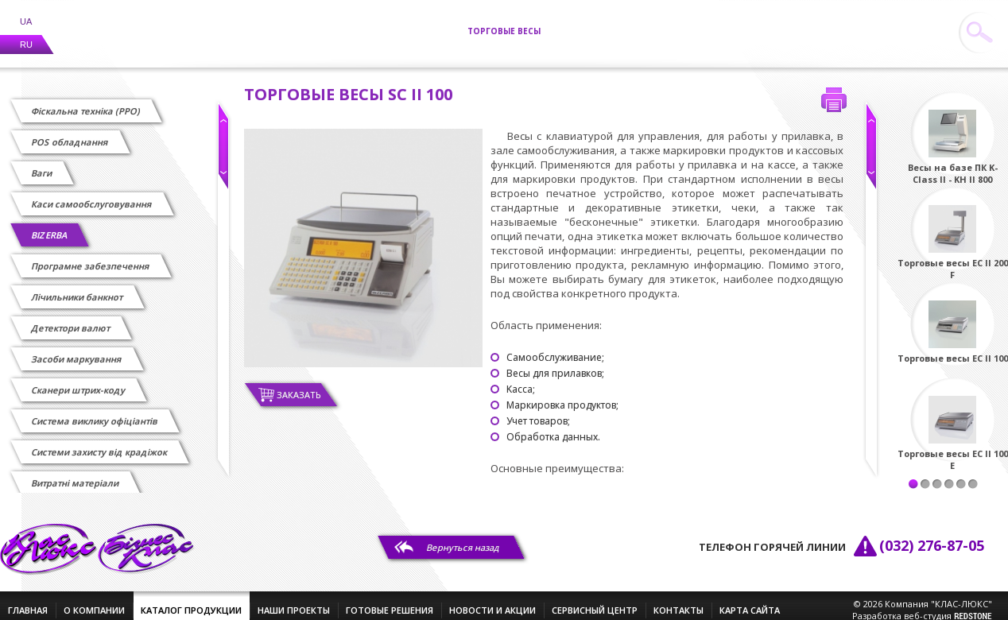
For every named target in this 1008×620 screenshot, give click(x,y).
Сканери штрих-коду (78, 380)
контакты (678, 600)
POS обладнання (70, 132)
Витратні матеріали (75, 473)
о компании (94, 600)
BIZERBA (49, 225)
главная (28, 600)
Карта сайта (749, 600)
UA (26, 12)
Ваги (42, 163)
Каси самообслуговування (92, 194)
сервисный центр (595, 600)
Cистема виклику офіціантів (95, 411)
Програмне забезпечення (91, 256)
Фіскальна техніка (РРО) (86, 101)
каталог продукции (191, 600)
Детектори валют (71, 318)
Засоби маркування (77, 349)
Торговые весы (504, 21)
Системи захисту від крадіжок (99, 442)
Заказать (299, 385)
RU (26, 35)
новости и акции (492, 600)
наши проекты (294, 600)
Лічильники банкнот (77, 287)
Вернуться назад (463, 538)
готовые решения (389, 600)
